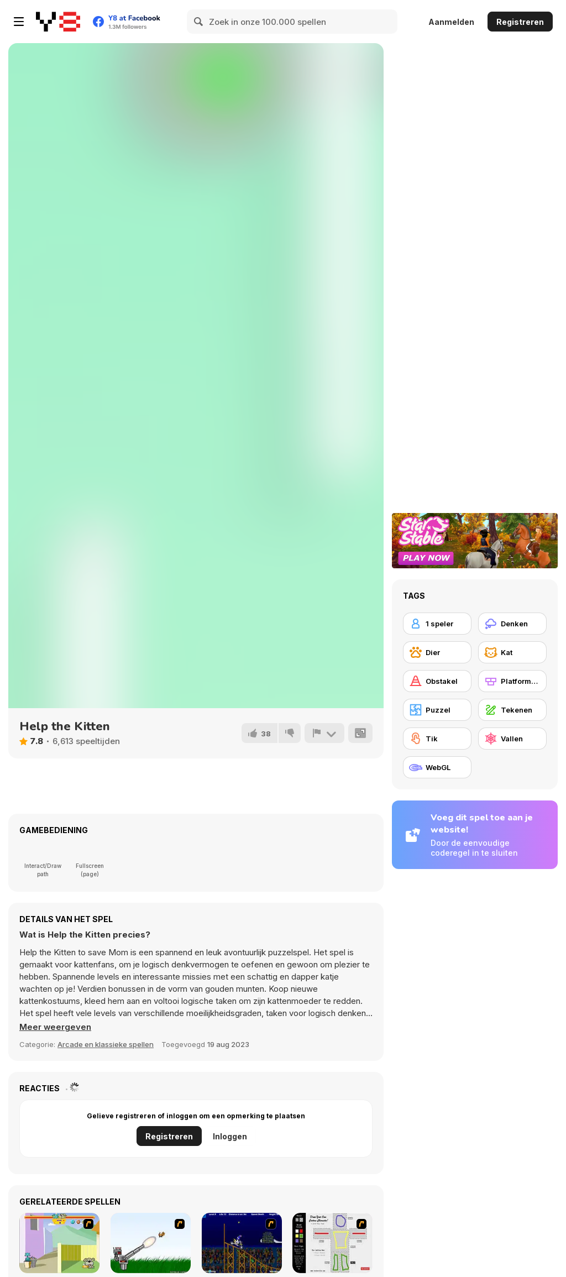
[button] (55, 1027)
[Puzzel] (437, 710)
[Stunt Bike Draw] (242, 1243)
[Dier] (437, 652)
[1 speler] (437, 624)
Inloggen (230, 1136)
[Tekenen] (512, 710)
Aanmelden (451, 22)
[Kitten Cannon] (151, 1243)
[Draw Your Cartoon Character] (332, 1243)
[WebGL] (437, 767)
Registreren (520, 22)
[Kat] (512, 652)
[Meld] (324, 733)
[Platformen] (512, 681)
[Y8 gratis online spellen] (58, 22)
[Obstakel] (437, 681)
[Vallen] (512, 739)
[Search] (199, 21)
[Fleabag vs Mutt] (59, 1243)
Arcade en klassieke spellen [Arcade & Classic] (105, 1044)
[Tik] (437, 739)
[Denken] (512, 624)
